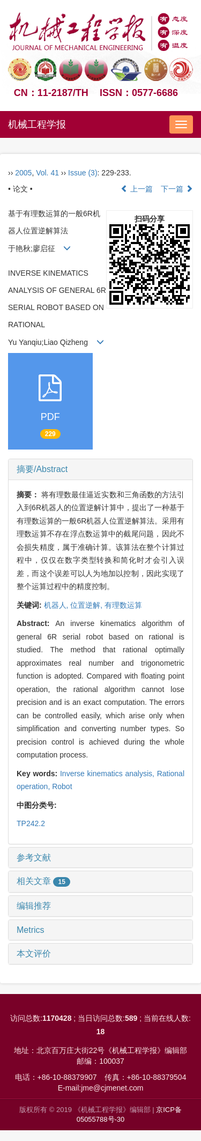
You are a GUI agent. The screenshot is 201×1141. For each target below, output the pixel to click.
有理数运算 (123, 605)
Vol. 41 (47, 172)
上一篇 (137, 189)
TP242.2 (31, 823)
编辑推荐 (34, 905)
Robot (62, 786)
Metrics (30, 929)
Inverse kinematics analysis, (108, 773)
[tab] (100, 469)
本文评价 (34, 953)
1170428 (57, 1018)
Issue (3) (82, 172)
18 (100, 1031)
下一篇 (177, 189)
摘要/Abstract (42, 469)
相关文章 (43, 881)
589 (131, 1018)
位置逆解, (87, 605)
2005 (23, 172)
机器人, (57, 605)
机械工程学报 (37, 124)
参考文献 (34, 857)
